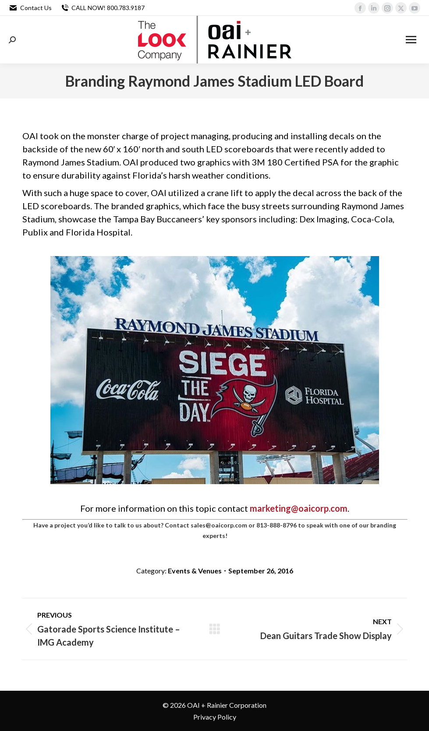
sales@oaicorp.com (219, 525)
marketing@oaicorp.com (298, 508)
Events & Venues (195, 570)
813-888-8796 (276, 525)
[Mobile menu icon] (411, 40)
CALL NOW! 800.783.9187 (102, 8)
